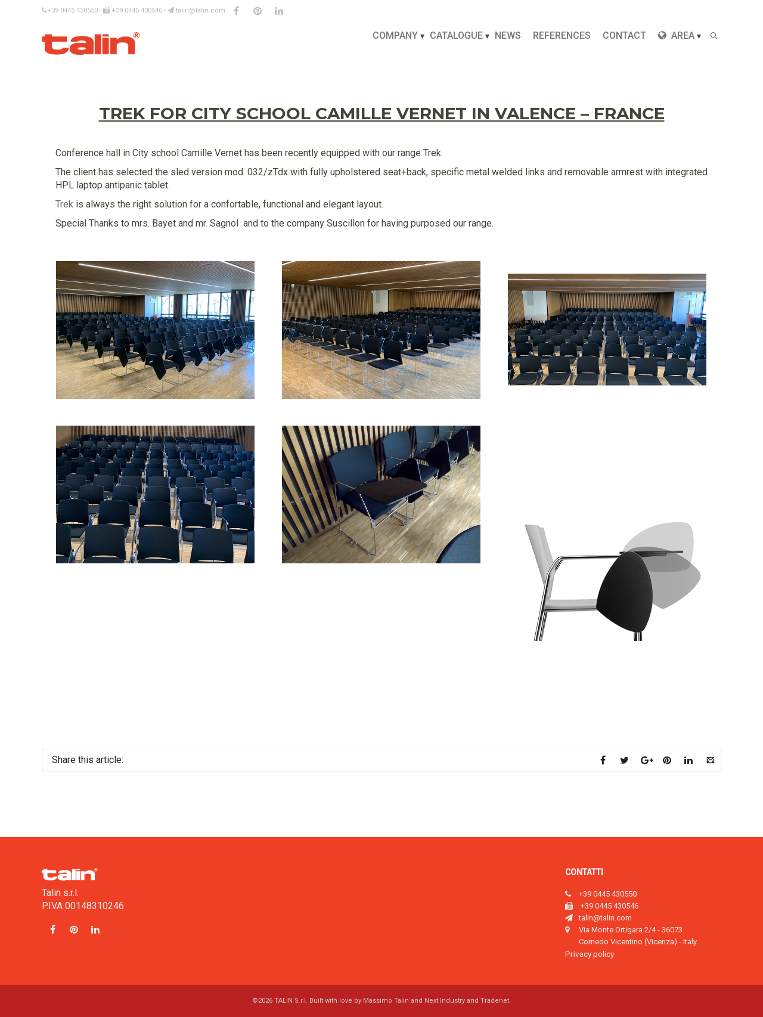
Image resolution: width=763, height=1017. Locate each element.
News (508, 35)
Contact (624, 35)
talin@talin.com (196, 10)
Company (395, 35)
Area (676, 35)
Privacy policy (589, 954)
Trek (64, 204)
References (562, 35)
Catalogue (456, 35)
